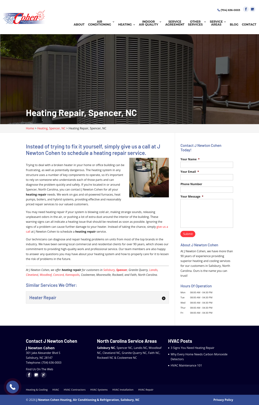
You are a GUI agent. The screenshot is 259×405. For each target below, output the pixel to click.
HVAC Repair (145, 389)
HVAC (55, 389)
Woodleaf (46, 275)
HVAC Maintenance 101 (186, 365)
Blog (234, 24)
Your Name (189, 159)
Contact (249, 24)
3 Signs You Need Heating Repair (192, 348)
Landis (153, 270)
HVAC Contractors (75, 389)
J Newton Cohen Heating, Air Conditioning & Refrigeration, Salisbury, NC (87, 400)
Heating (125, 24)
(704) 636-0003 (228, 10)
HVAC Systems (99, 389)
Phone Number (191, 184)
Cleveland (32, 275)
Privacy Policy (223, 400)
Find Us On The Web (39, 369)
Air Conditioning (99, 23)
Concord (58, 275)
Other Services (195, 23)
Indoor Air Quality (148, 23)
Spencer (121, 270)
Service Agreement (175, 23)
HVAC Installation (122, 389)
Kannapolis (72, 275)
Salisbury (109, 270)
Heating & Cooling (37, 389)
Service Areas (216, 23)
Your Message (191, 196)
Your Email (189, 172)
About (79, 24)
